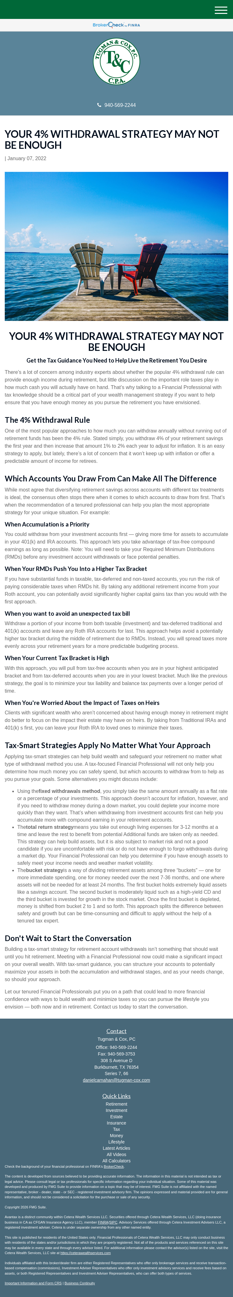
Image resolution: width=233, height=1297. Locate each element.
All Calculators (116, 1160)
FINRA (103, 1222)
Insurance (116, 1122)
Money (116, 1135)
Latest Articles (116, 1148)
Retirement (116, 1104)
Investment (116, 1110)
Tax (116, 1129)
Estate (116, 1116)
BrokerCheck (114, 1166)
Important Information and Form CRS (33, 1283)
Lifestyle (116, 1141)
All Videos (116, 1154)
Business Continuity (80, 1283)
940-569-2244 (116, 105)
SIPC (113, 1222)
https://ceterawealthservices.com (85, 1253)
